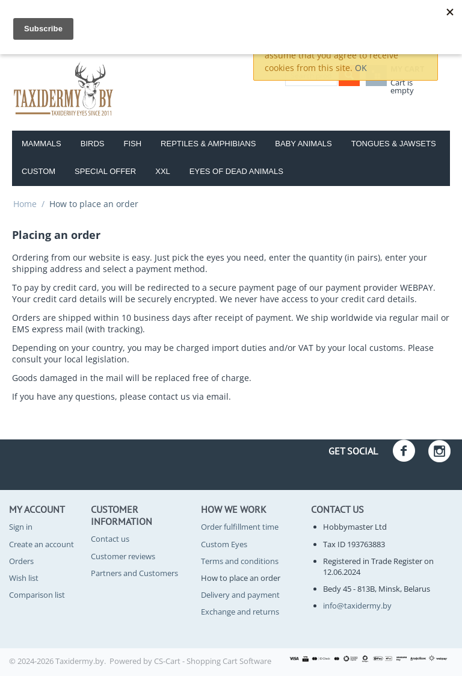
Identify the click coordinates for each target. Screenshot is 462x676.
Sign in (20, 526)
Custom (38, 171)
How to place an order (240, 577)
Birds (93, 143)
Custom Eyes (224, 544)
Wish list (23, 577)
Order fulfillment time (240, 526)
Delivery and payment (240, 594)
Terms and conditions (240, 561)
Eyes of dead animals (236, 171)
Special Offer (105, 171)
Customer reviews (123, 556)
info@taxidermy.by (357, 605)
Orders (21, 561)
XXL (162, 171)
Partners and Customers (134, 573)
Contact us (110, 538)
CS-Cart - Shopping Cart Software (212, 661)
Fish (132, 143)
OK (361, 67)
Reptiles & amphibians (208, 143)
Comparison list (37, 594)
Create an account (41, 544)
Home (25, 203)
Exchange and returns (240, 611)
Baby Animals (303, 143)
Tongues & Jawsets (393, 143)
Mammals (41, 143)
